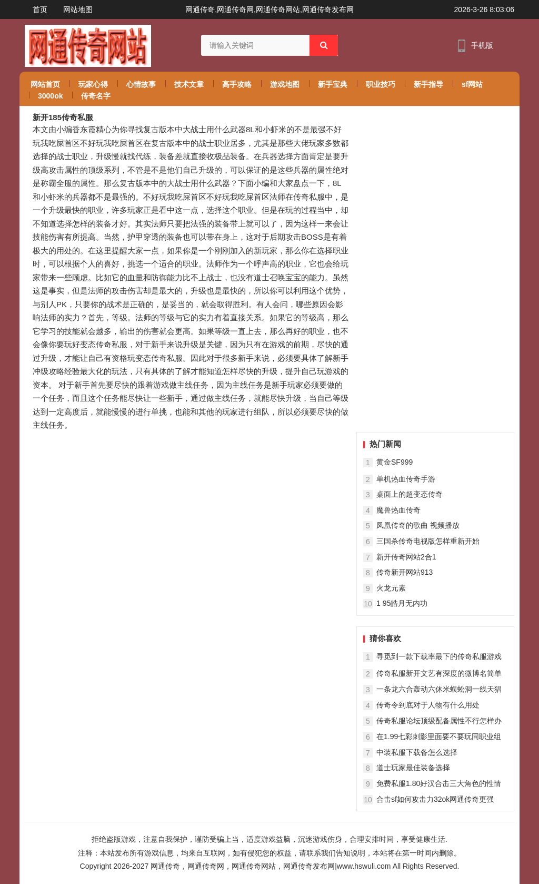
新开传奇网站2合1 (406, 557)
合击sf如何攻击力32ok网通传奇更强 (435, 799)
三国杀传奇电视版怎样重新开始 (428, 541)
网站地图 (78, 9)
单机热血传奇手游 (405, 479)
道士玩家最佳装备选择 (413, 767)
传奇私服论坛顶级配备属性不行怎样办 (439, 720)
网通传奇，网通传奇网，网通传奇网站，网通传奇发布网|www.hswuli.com (271, 866)
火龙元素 (391, 588)
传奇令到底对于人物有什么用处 (428, 705)
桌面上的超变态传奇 (409, 494)
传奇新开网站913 (404, 572)
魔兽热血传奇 (398, 510)
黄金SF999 (394, 462)
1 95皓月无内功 (401, 603)
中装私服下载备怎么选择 (416, 752)
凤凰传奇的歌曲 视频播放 (418, 525)
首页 (40, 9)
